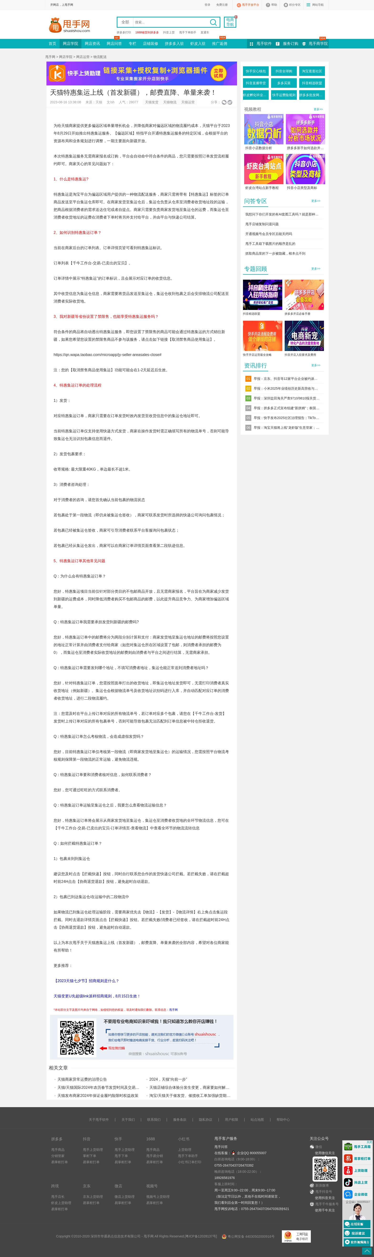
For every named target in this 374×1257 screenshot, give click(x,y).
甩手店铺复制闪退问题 (262, 224)
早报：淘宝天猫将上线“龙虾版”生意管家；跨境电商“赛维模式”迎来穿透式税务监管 (287, 427)
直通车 (205, 32)
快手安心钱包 (256, 71)
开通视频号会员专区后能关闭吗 (268, 234)
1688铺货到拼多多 (147, 32)
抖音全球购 (284, 71)
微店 (118, 1186)
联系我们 (154, 1119)
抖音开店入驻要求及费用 (300, 354)
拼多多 (57, 1139)
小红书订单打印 (189, 1162)
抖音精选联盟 (312, 83)
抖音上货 (169, 32)
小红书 (183, 1139)
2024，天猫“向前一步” (168, 1079)
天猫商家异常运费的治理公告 (82, 1079)
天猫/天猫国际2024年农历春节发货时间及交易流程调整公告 (107, 1087)
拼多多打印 (124, 32)
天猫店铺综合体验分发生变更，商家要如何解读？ (191, 1087)
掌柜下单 (89, 1156)
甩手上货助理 (93, 1150)
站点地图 (257, 1119)
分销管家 (58, 1156)
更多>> (318, 109)
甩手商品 (58, 1150)
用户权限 (231, 1119)
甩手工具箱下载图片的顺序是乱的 (270, 244)
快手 (118, 1139)
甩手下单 (121, 1156)
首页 (52, 44)
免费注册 (222, 4)
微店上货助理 (125, 1197)
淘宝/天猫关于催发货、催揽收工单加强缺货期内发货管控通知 (201, 1096)
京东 (87, 1186)
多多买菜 (284, 83)
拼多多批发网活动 (312, 95)
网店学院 (70, 44)
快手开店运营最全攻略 (257, 354)
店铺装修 (150, 44)
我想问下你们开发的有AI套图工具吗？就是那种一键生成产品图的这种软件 (283, 214)
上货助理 (184, 1150)
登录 (207, 4)
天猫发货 (151, 102)
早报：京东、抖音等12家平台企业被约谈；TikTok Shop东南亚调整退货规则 (287, 379)
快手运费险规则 (284, 95)
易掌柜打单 (59, 1162)
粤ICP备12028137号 (201, 1236)
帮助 (274, 4)
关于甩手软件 (99, 1119)
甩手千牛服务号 (327, 1204)
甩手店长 (58, 1197)
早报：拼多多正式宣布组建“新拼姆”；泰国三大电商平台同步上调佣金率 (287, 408)
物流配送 (100, 57)
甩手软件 (264, 44)
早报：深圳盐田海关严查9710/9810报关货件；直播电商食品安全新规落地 (287, 398)
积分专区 (295, 4)
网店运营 (83, 57)
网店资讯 (92, 44)
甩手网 (50, 57)
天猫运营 (188, 102)
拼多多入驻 (174, 44)
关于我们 (128, 1119)
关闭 (369, 1142)
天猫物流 (170, 102)
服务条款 (180, 1119)
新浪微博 (319, 1185)
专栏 (132, 44)
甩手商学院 (318, 44)
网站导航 (318, 4)
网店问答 (114, 42)
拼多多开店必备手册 (297, 313)
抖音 (87, 1139)
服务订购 (290, 44)
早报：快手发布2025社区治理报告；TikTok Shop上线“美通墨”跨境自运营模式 (287, 418)
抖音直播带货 (256, 83)
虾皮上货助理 (61, 1203)
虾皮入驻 (198, 44)
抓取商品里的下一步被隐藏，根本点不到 (275, 253)
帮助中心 (283, 1119)
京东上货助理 (93, 1197)
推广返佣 (219, 42)
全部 (125, 22)
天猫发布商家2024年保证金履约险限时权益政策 (97, 1096)
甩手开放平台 (250, 4)
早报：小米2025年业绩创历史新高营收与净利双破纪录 (287, 388)
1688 (150, 1139)
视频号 (152, 1186)
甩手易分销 (154, 1156)
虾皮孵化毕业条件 (256, 95)
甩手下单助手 (187, 32)
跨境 (55, 1186)
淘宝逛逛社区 (312, 71)
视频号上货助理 (158, 1197)
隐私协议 (205, 1119)
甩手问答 (221, 1147)
